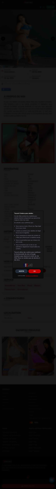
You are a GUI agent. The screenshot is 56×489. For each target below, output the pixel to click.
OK (35, 271)
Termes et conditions (32, 276)
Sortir (21, 271)
